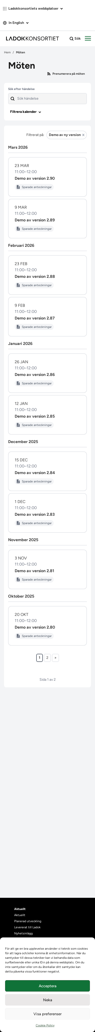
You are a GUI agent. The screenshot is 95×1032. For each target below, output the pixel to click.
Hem (7, 52)
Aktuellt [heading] (20, 909)
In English (16, 23)
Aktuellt (19, 915)
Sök (75, 38)
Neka (47, 1000)
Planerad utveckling (27, 921)
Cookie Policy (45, 1025)
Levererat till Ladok (27, 927)
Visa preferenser (47, 1014)
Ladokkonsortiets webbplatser (33, 8)
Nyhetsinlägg (23, 933)
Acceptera (47, 986)
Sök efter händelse (21, 89)
